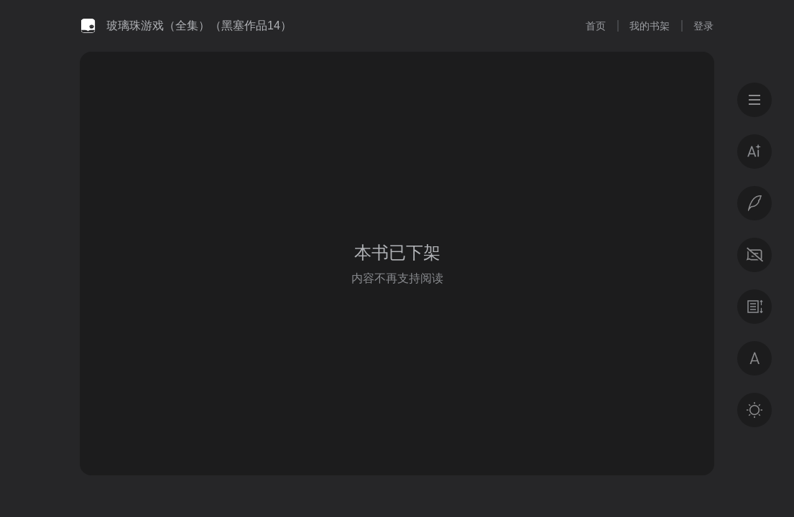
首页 (596, 26)
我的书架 (649, 26)
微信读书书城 (87, 26)
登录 (703, 26)
